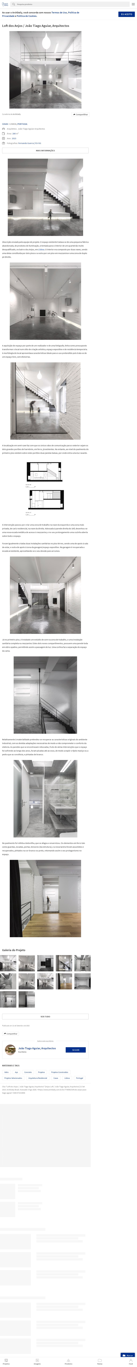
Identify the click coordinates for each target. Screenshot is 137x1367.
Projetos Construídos (59, 1072)
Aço (16, 1072)
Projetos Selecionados (13, 1078)
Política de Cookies (27, 15)
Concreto (28, 1072)
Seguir (75, 1050)
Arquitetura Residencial (37, 1078)
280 (14, 133)
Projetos (41, 1072)
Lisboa (41, 249)
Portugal (22, 124)
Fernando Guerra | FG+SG (29, 143)
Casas (5, 124)
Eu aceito (126, 14)
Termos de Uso (59, 12)
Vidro (6, 1072)
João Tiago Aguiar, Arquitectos (37, 1048)
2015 (14, 138)
